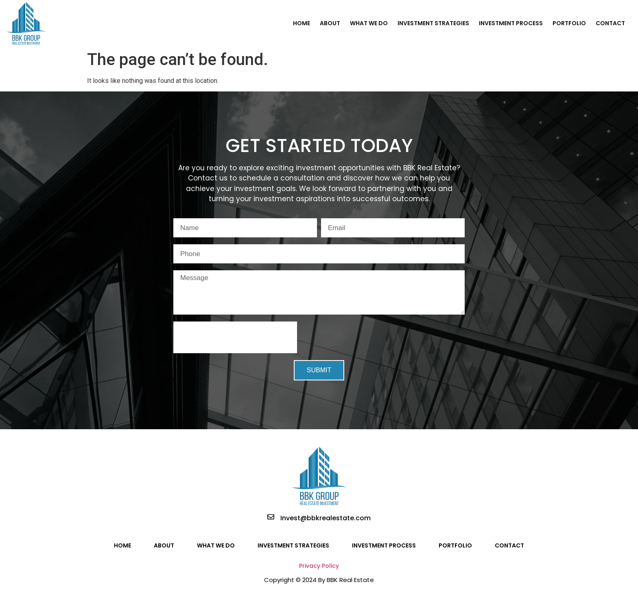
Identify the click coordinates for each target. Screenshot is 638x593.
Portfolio (569, 23)
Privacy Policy (319, 566)
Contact (610, 23)
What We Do (369, 23)
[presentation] (235, 337)
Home (301, 23)
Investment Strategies (433, 23)
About (330, 23)
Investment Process (511, 23)
